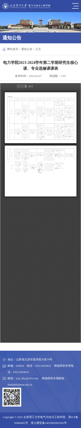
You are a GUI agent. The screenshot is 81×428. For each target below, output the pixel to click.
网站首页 (12, 49)
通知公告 (26, 49)
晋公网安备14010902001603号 (49, 423)
